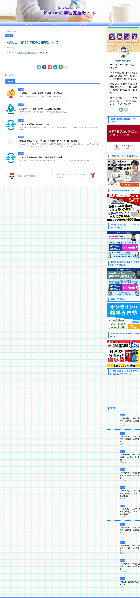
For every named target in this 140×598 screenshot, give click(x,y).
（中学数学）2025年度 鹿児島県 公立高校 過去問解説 (130, 451)
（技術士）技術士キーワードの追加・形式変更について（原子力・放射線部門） (49, 141)
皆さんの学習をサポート (70, 588)
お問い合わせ (83, 24)
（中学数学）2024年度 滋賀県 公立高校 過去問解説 (40, 109)
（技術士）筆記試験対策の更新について (34, 124)
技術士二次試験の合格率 (26, 52)
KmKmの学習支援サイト (70, 13)
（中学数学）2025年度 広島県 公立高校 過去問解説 (40, 93)
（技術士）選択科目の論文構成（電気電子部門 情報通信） (41, 157)
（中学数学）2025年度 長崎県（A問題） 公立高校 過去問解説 (129, 503)
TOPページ (29, 24)
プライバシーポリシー (78, 583)
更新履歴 (10, 75)
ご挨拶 (56, 24)
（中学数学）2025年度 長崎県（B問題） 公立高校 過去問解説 (129, 485)
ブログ (111, 24)
